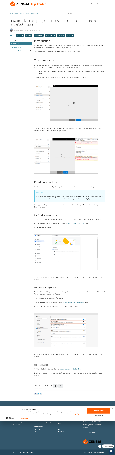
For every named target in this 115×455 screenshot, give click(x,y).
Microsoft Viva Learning (40, 412)
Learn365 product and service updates (21, 419)
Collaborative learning (39, 415)
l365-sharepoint (39, 35)
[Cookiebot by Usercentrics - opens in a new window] (10, 452)
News (58, 429)
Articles (59, 417)
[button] (55, 386)
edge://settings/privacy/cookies (73, 302)
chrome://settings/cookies (76, 223)
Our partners (60, 431)
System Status (101, 4)
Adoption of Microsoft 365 (41, 417)
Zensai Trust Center (16, 424)
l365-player (61, 35)
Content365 (37, 429)
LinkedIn (41, 394)
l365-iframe (70, 35)
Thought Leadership (62, 412)
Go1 (35, 431)
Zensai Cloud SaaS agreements (19, 422)
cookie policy (75, 447)
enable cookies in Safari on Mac (70, 369)
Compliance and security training (42, 422)
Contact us (60, 434)
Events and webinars (62, 419)
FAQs (22, 14)
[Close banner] (112, 442)
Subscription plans (15, 417)
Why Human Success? (16, 412)
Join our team (61, 427)
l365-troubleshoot (50, 35)
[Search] (86, 13)
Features (13, 415)
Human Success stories (63, 415)
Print (12, 35)
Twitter (38, 394)
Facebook (35, 394)
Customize (99, 449)
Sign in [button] (93, 4)
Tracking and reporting (40, 419)
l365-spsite (28, 35)
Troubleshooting (32, 14)
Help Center (14, 14)
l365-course (20, 35)
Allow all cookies (98, 444)
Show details (24, 452)
